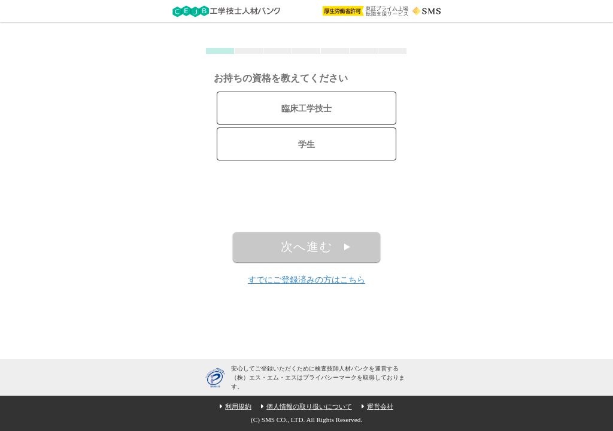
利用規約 (238, 406)
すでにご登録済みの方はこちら (306, 279)
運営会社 (380, 406)
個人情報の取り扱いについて (309, 406)
